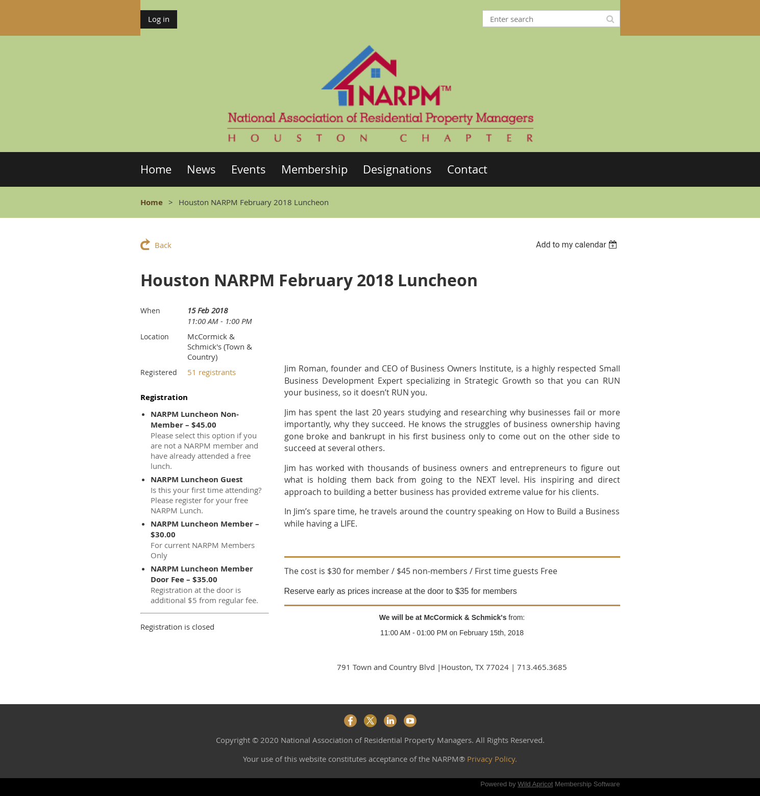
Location (154, 336)
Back (163, 245)
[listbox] (578, 244)
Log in (158, 19)
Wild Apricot (535, 784)
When (150, 310)
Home (151, 202)
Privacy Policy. (492, 759)
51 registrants (211, 372)
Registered (158, 372)
